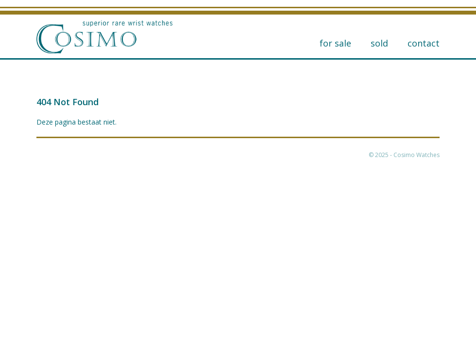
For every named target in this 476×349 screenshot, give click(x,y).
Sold (379, 43)
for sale (335, 43)
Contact (424, 43)
